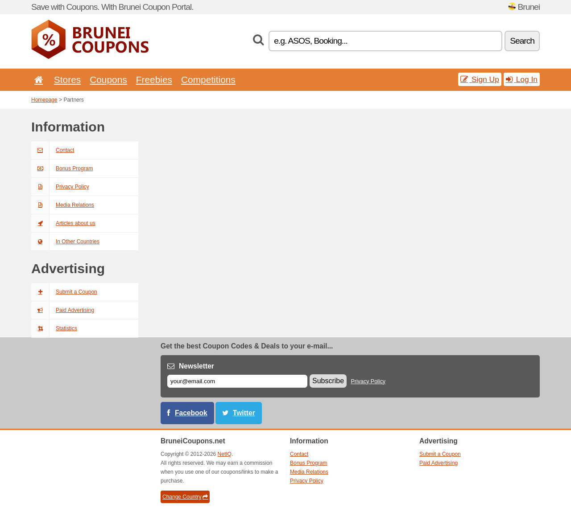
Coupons (108, 79)
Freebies (154, 79)
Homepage (44, 100)
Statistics (54, 328)
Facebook (191, 413)
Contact (52, 150)
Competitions (208, 79)
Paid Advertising (62, 310)
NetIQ (225, 454)
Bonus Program (62, 168)
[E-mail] (237, 381)
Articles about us (63, 223)
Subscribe (328, 381)
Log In (522, 79)
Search (522, 40)
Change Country (185, 497)
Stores (67, 79)
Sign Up (479, 79)
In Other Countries (65, 241)
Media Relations (62, 205)
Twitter (244, 413)
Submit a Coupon (64, 292)
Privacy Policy (60, 187)
